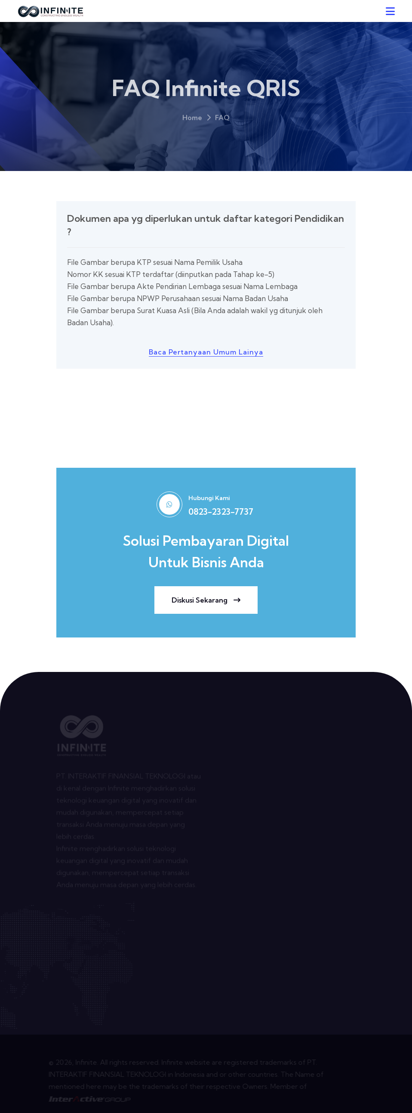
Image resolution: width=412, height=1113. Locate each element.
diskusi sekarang (206, 600)
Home (192, 120)
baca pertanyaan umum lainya (206, 352)
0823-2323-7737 (220, 511)
